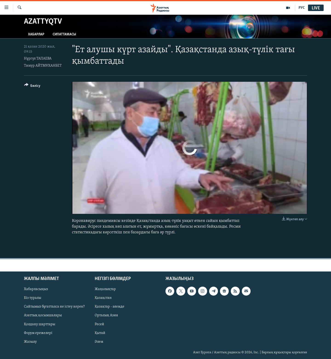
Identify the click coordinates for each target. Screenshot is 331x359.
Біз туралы (32, 298)
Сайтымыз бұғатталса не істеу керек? (54, 306)
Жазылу (30, 341)
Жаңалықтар (105, 289)
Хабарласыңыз (36, 289)
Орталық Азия (106, 315)
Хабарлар (36, 34)
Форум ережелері (38, 333)
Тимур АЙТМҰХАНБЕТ (43, 66)
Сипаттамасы (64, 34)
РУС (302, 8)
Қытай (100, 333)
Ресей (99, 324)
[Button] (32, 86)
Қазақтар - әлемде (109, 306)
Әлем (99, 341)
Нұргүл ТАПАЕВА (37, 58)
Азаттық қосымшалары (43, 315)
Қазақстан (103, 298)
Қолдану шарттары (39, 324)
